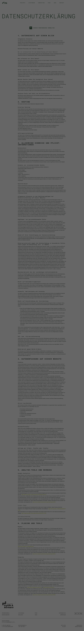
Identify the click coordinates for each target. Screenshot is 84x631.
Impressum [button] (47, 324)
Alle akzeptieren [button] (42, 314)
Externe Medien (46, 311)
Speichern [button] (42, 318)
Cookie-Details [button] (37, 324)
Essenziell (36, 311)
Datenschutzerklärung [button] (42, 324)
